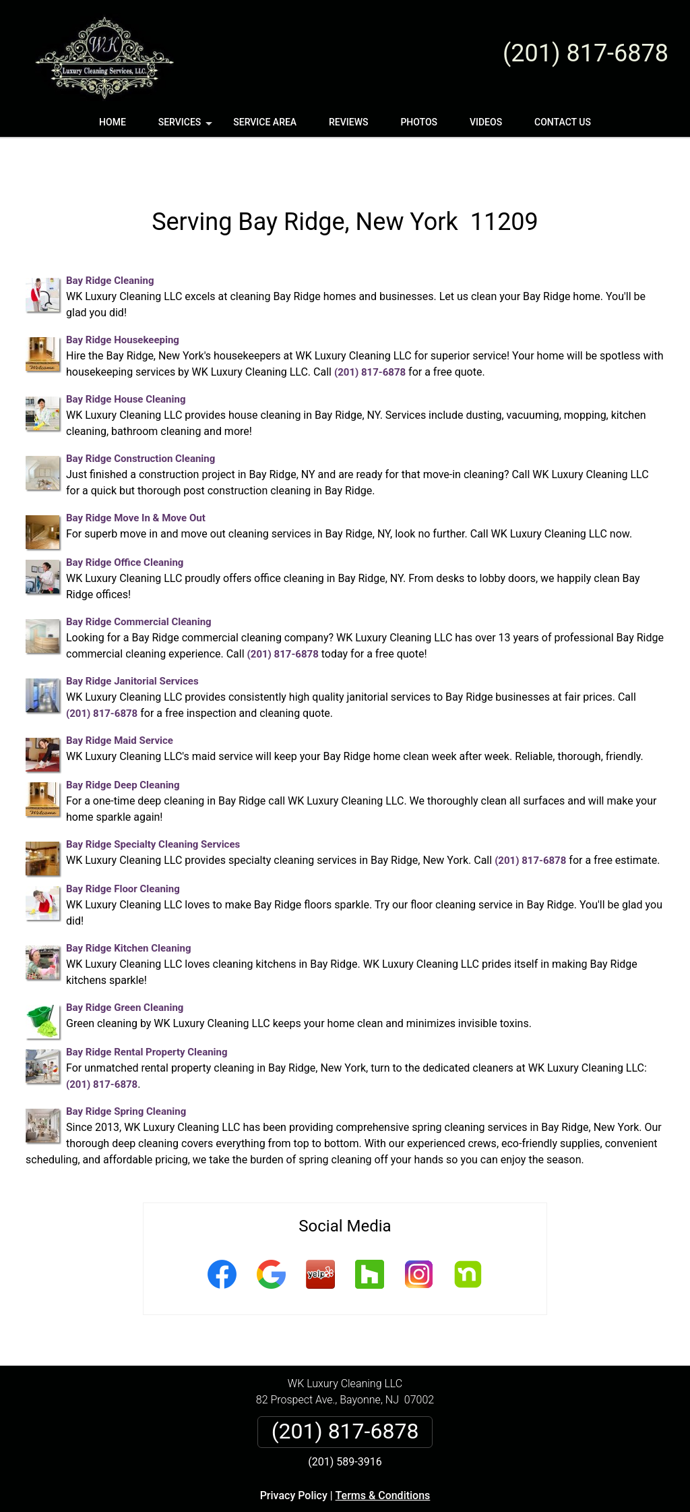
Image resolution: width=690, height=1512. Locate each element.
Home (112, 122)
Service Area (264, 122)
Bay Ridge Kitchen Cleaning (128, 908)
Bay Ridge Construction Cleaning (140, 419)
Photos (418, 122)
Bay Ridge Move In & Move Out (136, 478)
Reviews (348, 122)
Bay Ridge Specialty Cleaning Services (153, 804)
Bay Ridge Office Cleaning (124, 523)
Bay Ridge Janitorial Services (132, 641)
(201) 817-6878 (585, 53)
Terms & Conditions (383, 1455)
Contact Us (562, 122)
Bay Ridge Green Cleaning (124, 968)
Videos (486, 122)
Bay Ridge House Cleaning (125, 359)
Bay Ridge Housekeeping (122, 300)
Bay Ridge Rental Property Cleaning (147, 1012)
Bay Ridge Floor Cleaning (123, 849)
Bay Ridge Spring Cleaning (126, 1072)
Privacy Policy (293, 1455)
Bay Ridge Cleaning (110, 241)
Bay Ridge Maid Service (119, 701)
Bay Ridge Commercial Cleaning (139, 582)
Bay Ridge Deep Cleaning (123, 745)
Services (186, 127)
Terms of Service (442, 1507)
